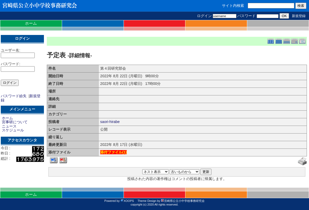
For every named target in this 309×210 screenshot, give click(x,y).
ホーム (31, 23)
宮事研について (15, 122)
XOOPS (127, 200)
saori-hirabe (110, 122)
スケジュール (13, 130)
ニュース (9, 126)
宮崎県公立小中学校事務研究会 (183, 200)
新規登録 (299, 16)
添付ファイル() (113, 152)
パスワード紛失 (14, 96)
